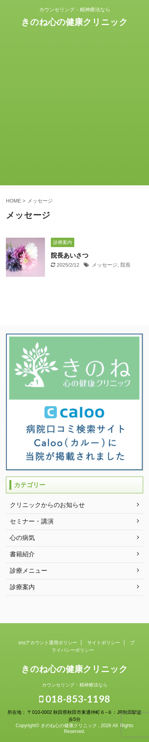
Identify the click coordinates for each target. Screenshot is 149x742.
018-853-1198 (74, 698)
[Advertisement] (74, 110)
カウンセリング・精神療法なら (75, 685)
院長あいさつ (69, 255)
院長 (125, 265)
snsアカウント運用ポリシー (47, 642)
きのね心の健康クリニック (74, 22)
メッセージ (104, 265)
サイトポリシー (103, 642)
